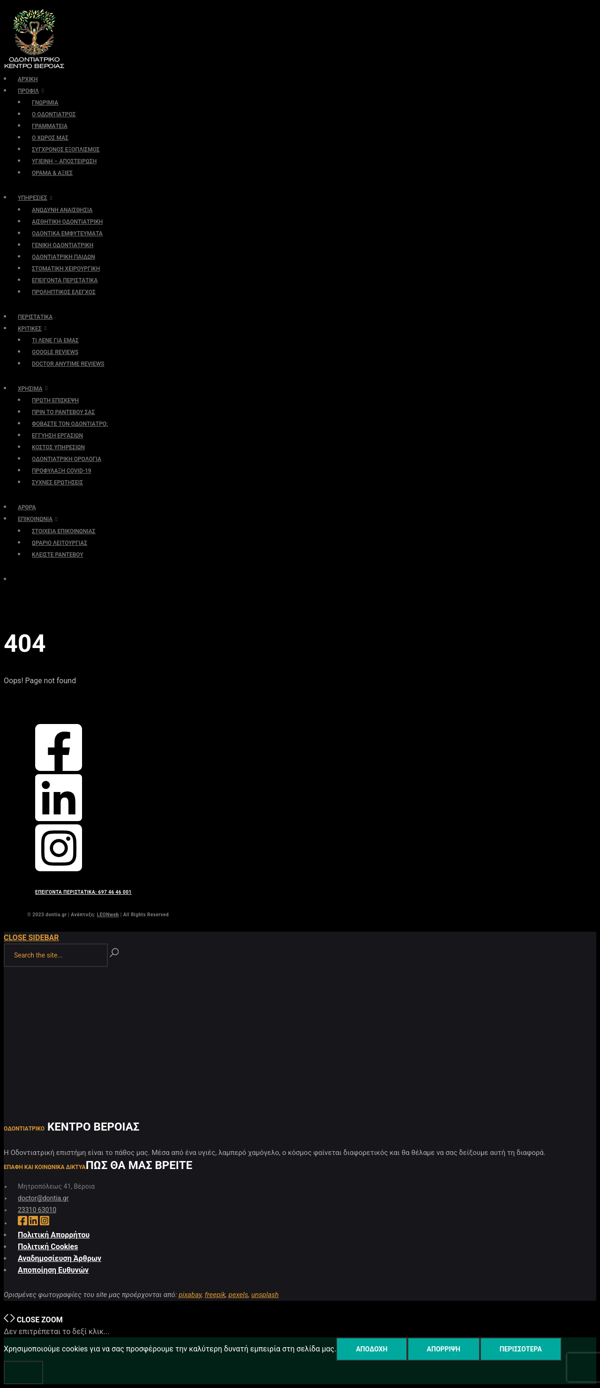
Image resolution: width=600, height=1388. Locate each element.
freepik (215, 1294)
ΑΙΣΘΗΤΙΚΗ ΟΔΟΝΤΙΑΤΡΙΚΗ (67, 222)
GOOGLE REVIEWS (55, 352)
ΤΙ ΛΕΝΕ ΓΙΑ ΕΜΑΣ (55, 340)
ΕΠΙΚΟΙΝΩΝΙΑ (35, 519)
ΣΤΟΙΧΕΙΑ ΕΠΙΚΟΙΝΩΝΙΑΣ (64, 531)
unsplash (265, 1294)
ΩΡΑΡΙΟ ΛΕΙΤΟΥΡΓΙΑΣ (59, 543)
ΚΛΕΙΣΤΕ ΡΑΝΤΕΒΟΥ (57, 554)
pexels (238, 1294)
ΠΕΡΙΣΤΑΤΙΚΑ (35, 317)
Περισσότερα (521, 1349)
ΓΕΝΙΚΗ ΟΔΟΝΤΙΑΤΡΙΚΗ (62, 245)
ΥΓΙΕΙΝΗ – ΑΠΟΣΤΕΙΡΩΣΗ (64, 161)
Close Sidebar (31, 937)
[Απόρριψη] (23, 1372)
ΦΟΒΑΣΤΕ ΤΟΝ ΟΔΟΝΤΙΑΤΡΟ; (70, 424)
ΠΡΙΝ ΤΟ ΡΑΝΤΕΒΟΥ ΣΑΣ (63, 412)
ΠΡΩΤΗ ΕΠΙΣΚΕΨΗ (55, 400)
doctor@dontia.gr (43, 1198)
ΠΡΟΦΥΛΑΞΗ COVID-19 (61, 471)
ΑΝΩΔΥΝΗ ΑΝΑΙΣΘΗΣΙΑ (62, 210)
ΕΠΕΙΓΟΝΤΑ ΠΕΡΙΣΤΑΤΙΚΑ (65, 280)
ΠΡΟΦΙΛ (28, 91)
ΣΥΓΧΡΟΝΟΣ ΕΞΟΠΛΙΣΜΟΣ (66, 149)
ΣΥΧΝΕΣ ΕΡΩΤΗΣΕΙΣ (57, 482)
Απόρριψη (443, 1349)
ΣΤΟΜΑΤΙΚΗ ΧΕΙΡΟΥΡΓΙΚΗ (66, 268)
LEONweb (108, 914)
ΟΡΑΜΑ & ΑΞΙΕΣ (52, 173)
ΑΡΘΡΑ (27, 507)
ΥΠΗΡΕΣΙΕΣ (32, 198)
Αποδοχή (371, 1349)
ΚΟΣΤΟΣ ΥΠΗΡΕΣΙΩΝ (58, 447)
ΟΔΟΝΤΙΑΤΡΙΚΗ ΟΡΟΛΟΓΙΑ (66, 459)
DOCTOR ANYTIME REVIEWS (68, 364)
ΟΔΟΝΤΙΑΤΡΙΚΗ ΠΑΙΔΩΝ (63, 257)
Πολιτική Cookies (48, 1246)
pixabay (190, 1294)
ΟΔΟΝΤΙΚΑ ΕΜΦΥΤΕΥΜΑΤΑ (67, 233)
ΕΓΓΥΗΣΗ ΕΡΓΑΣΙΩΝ (57, 435)
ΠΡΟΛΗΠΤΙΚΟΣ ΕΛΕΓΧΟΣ (64, 292)
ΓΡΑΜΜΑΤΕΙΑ (50, 126)
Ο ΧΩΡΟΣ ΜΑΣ (50, 138)
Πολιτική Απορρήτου (54, 1234)
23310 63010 (37, 1210)
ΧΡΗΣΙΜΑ (30, 388)
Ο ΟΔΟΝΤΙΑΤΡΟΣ (53, 114)
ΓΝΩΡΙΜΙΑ (45, 102)
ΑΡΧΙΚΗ (28, 79)
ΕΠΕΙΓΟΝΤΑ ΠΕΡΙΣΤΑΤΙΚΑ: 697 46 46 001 (83, 892)
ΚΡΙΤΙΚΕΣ (30, 328)
